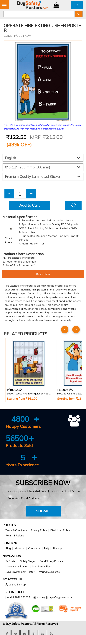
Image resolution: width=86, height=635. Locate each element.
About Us (19, 548)
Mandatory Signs (42, 566)
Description (43, 274)
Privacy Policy (39, 530)
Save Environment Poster (20, 571)
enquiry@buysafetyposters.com (55, 597)
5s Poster (11, 561)
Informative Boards (49, 571)
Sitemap (57, 548)
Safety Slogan (28, 561)
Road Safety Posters (51, 561)
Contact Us (34, 548)
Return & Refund (15, 535)
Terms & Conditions (16, 530)
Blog (8, 548)
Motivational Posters (17, 566)
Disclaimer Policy (60, 530)
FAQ (46, 548)
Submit (43, 511)
